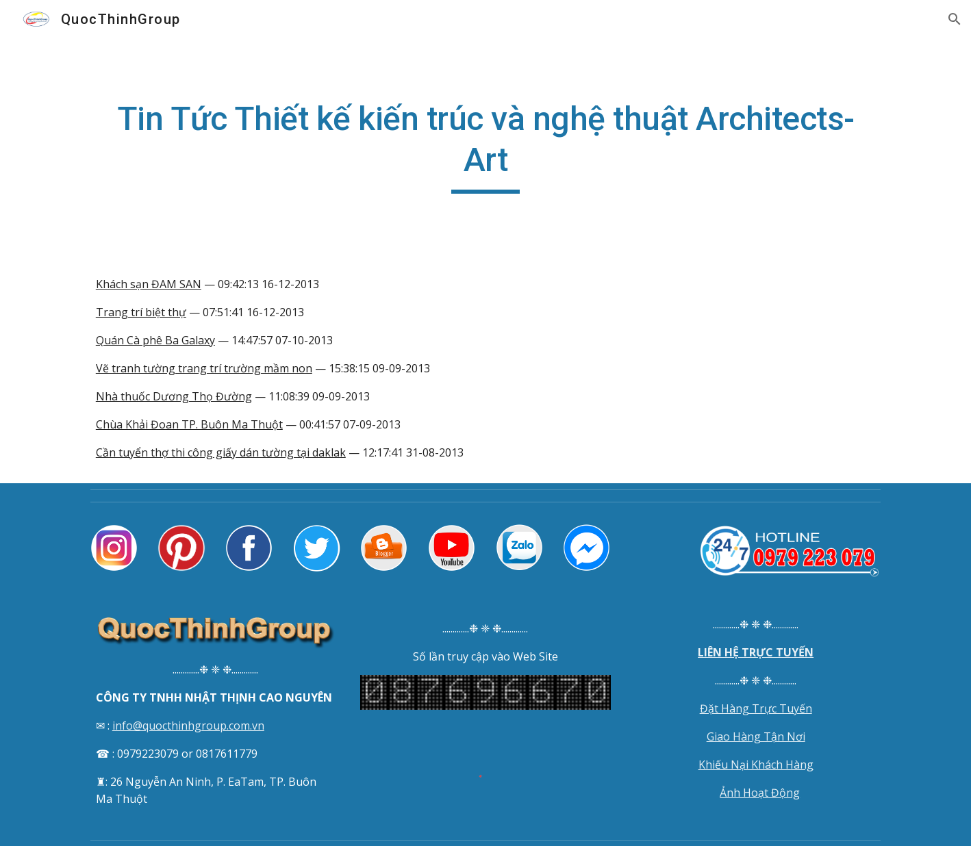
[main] (485, 146)
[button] (954, 19)
